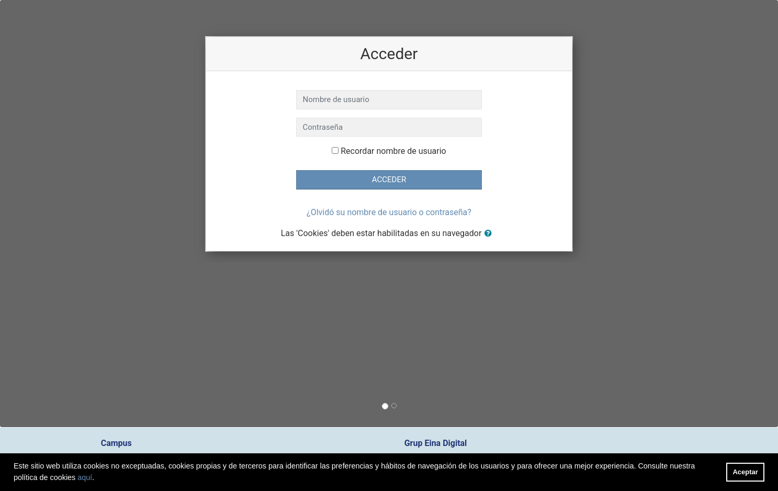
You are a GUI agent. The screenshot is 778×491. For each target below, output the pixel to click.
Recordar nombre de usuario (393, 151)
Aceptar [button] (745, 472)
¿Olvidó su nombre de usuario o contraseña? (389, 212)
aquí (84, 477)
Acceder (389, 179)
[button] (490, 233)
